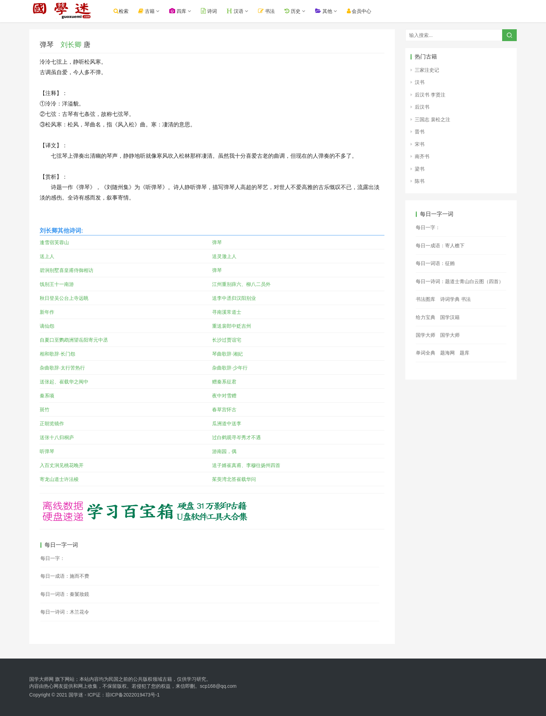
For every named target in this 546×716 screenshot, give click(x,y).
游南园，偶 (224, 451)
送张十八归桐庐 (57, 437)
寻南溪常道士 (226, 312)
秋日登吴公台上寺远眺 (64, 298)
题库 (464, 353)
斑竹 (44, 409)
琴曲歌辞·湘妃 (227, 354)
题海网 (447, 353)
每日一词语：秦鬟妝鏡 (64, 594)
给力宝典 (425, 317)
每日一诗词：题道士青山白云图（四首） (460, 281)
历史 (297, 11)
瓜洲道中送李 (226, 423)
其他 (327, 11)
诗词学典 (450, 299)
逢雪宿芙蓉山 (54, 242)
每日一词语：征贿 (435, 263)
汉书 (419, 82)
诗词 (213, 11)
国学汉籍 (450, 317)
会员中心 (363, 11)
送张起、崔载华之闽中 (64, 381)
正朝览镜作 (52, 423)
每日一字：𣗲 (428, 227)
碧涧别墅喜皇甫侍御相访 (66, 270)
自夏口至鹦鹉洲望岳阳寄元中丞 (74, 340)
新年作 (47, 312)
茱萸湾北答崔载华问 (234, 479)
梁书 (419, 169)
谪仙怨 (47, 326)
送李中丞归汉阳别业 (234, 298)
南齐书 (422, 156)
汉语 (239, 11)
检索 (125, 11)
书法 (271, 11)
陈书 (419, 181)
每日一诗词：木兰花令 (64, 612)
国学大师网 (41, 679)
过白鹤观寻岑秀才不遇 (236, 437)
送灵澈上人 (224, 256)
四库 (182, 11)
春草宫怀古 (224, 409)
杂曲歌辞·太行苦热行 (62, 368)
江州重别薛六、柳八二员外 (241, 284)
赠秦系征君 (224, 381)
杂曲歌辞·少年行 (230, 368)
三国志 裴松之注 (432, 119)
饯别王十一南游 (57, 284)
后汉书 (422, 107)
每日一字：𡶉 (52, 558)
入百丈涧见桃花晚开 (62, 465)
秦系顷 (47, 395)
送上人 (47, 256)
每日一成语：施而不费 (64, 576)
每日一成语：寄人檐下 (440, 245)
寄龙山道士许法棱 (59, 479)
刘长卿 (71, 44)
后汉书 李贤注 (430, 95)
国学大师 (425, 335)
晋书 (419, 131)
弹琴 (217, 242)
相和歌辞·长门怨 (57, 354)
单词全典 (425, 353)
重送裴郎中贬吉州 (231, 326)
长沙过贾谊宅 (226, 340)
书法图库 (425, 299)
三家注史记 (427, 70)
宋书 (419, 144)
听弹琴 (47, 451)
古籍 (151, 11)
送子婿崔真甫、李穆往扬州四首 (246, 465)
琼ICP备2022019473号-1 (133, 695)
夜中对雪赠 (224, 395)
